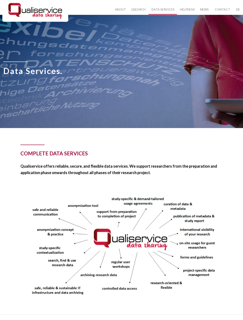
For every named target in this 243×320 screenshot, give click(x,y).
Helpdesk (187, 9)
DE (238, 9)
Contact (222, 9)
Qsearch (138, 9)
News (204, 9)
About (120, 9)
